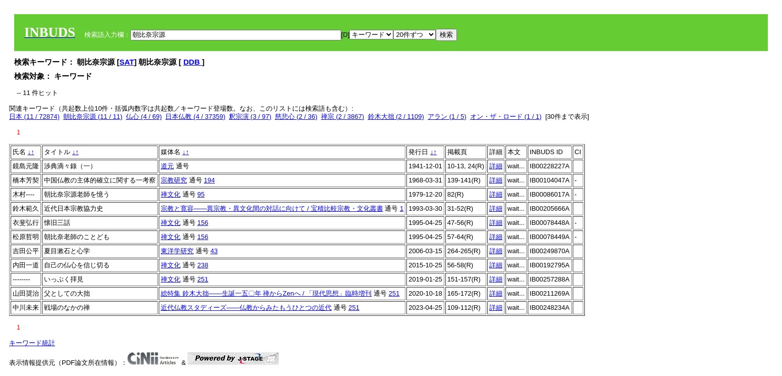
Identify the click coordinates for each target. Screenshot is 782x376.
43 (213, 251)
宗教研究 (174, 180)
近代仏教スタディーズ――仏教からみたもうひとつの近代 (246, 307)
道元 (167, 166)
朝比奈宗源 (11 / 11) (92, 116)
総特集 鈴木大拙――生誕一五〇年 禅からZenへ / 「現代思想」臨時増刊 (266, 293)
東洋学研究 (177, 251)
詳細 (495, 166)
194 (209, 180)
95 (200, 194)
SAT (126, 62)
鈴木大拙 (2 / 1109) (396, 116)
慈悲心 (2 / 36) (296, 116)
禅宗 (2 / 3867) (342, 116)
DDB (192, 62)
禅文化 (170, 194)
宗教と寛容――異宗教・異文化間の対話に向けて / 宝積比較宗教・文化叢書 (272, 208)
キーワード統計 (32, 343)
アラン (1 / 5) (447, 116)
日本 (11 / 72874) (34, 116)
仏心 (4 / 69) (144, 116)
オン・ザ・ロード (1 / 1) (506, 116)
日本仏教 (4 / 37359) (195, 116)
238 (202, 265)
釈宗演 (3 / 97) (250, 116)
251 (202, 279)
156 (202, 222)
